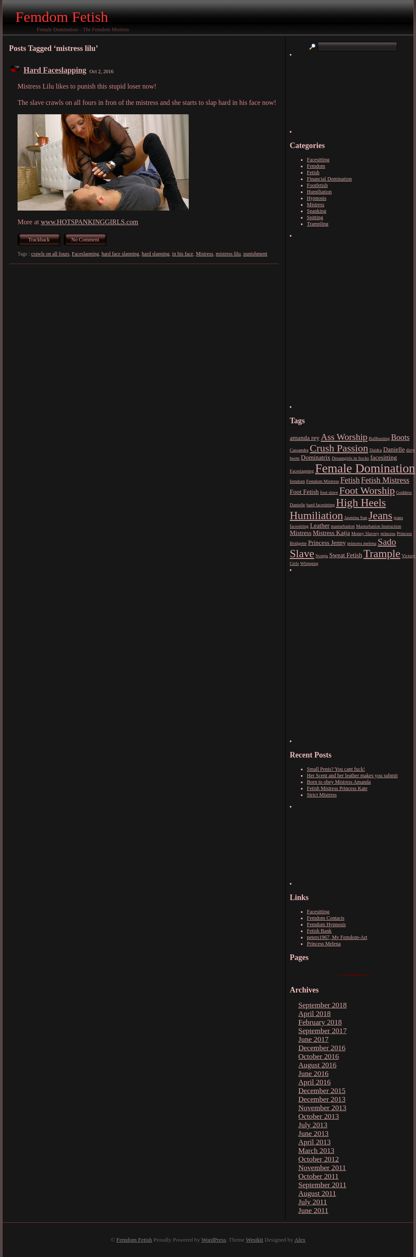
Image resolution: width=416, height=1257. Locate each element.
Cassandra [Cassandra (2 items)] (299, 450)
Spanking (316, 211)
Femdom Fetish (61, 17)
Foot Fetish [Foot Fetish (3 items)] (304, 491)
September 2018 (322, 1005)
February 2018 (320, 1022)
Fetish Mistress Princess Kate (337, 788)
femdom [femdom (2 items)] (297, 481)
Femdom (316, 166)
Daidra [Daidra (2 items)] (375, 450)
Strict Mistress (322, 795)
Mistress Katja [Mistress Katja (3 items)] (331, 532)
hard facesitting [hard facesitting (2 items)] (320, 504)
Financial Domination (329, 179)
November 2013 (322, 1108)
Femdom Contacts (326, 918)
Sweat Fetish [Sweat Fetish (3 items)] (345, 555)
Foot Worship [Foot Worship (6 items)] (367, 490)
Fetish (313, 172)
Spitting (315, 217)
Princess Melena (324, 944)
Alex (300, 1239)
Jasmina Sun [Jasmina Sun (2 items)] (355, 517)
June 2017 (313, 1039)
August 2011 (317, 1193)
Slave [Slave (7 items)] (302, 553)
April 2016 (314, 1082)
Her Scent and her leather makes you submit (352, 776)
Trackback (39, 240)
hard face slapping (120, 254)
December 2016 (321, 1048)
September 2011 (322, 1185)
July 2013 (312, 1125)
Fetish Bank (319, 931)
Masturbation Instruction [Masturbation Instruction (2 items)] (378, 526)
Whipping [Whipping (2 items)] (309, 563)
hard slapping (155, 254)
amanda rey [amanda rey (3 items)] (304, 437)
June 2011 (313, 1210)
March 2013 (316, 1151)
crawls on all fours (50, 254)
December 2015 (321, 1091)
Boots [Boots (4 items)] (400, 437)
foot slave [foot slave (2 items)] (329, 492)
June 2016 (313, 1074)
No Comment (85, 240)
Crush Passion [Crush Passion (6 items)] (339, 448)
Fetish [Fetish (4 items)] (350, 479)
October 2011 (318, 1176)
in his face (182, 254)
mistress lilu (228, 254)
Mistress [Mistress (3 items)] (301, 532)
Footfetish (317, 185)
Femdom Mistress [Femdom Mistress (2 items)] (322, 481)
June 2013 (313, 1133)
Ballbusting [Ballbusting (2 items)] (379, 438)
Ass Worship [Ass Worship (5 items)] (344, 437)
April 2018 (314, 1014)
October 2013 (318, 1116)
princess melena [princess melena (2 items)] (361, 543)
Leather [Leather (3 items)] (320, 525)
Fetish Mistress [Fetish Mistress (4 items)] (385, 479)
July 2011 (312, 1202)
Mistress (204, 254)
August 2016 (317, 1065)
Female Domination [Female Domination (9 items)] (365, 468)
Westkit (254, 1239)
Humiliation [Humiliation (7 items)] (316, 515)
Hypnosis (316, 198)
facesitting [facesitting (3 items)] (383, 457)
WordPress (213, 1239)
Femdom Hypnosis (326, 924)
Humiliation (319, 192)
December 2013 (321, 1099)
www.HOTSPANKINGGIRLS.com (89, 222)
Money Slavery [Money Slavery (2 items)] (365, 533)
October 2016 (318, 1056)
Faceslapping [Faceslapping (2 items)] (302, 471)
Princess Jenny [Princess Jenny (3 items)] (327, 542)
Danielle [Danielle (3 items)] (394, 449)
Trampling (317, 224)
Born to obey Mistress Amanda (339, 782)
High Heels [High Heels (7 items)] (361, 502)
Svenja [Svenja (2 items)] (321, 555)
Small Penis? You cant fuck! (336, 769)
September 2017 (322, 1031)
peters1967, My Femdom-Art (337, 937)
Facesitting (318, 160)
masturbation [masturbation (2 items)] (343, 526)
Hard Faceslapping (55, 70)
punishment (255, 254)
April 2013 (314, 1142)
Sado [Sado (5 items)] (387, 542)
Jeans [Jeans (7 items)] (380, 515)
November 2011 (322, 1168)
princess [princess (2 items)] (387, 533)
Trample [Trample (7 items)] (381, 553)
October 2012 (318, 1159)
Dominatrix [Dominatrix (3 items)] (315, 457)
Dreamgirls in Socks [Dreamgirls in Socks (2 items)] (350, 458)
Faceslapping (85, 254)
